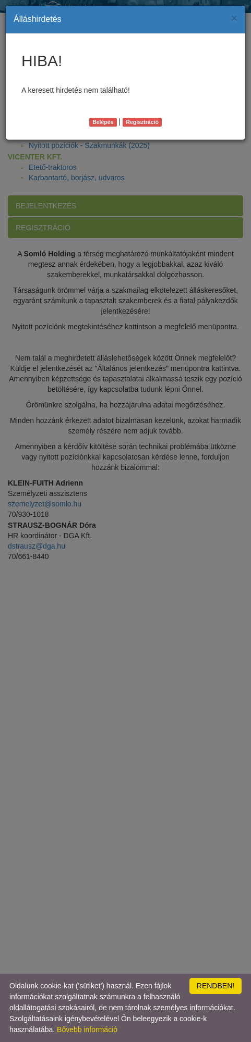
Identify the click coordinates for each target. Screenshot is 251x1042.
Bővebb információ (87, 1029)
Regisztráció (142, 122)
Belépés (102, 122)
